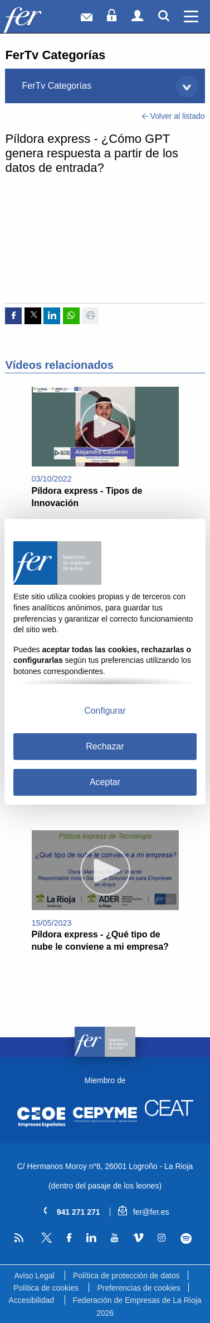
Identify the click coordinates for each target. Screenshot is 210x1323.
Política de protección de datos (126, 1275)
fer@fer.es (143, 1211)
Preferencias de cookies (138, 1287)
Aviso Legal (34, 1275)
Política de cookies (46, 1287)
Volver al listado (173, 116)
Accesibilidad (31, 1300)
